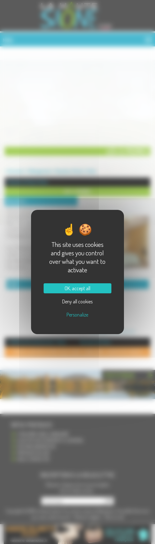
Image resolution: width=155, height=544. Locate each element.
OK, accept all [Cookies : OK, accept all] (77, 288)
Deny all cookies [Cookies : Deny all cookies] (77, 301)
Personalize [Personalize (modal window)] (77, 315)
